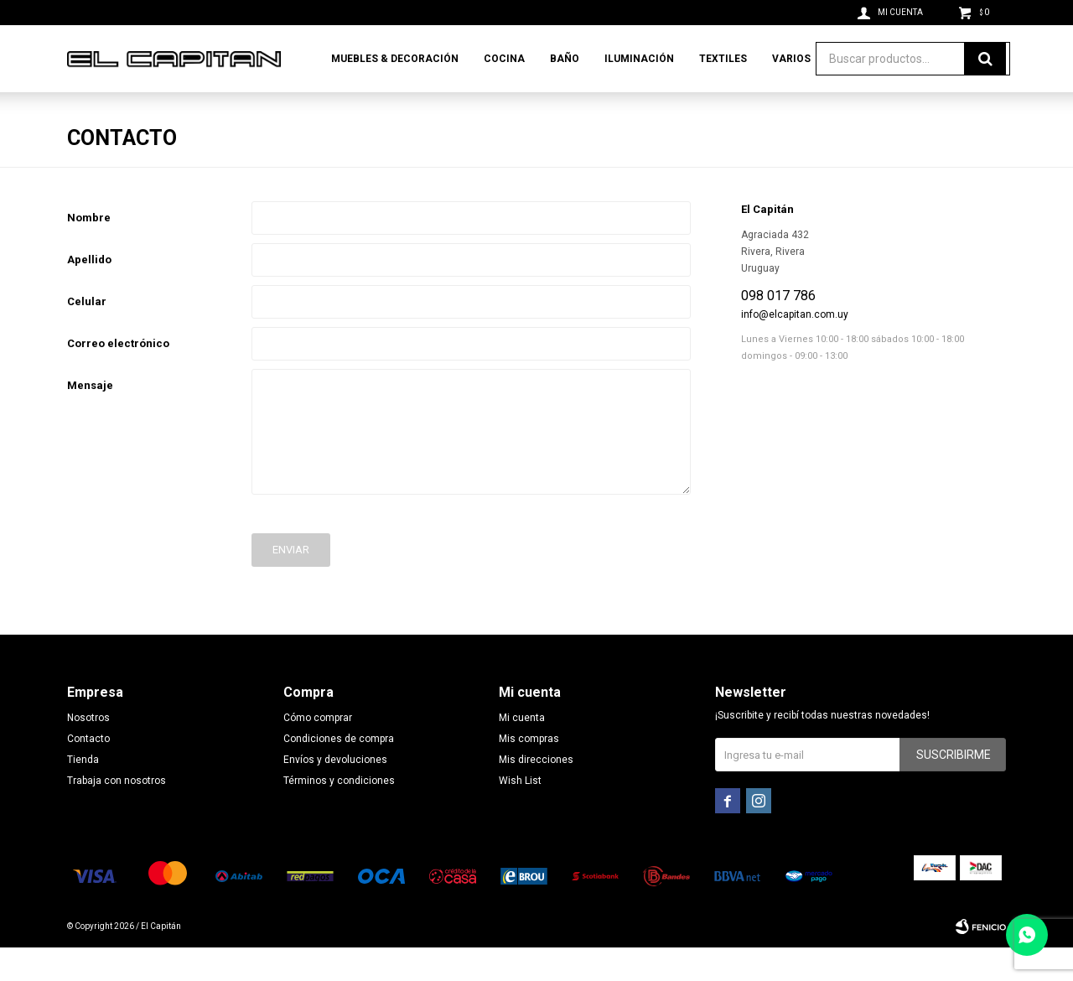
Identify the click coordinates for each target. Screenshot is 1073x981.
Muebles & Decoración (395, 59)
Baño (564, 59)
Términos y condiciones (339, 814)
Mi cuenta (522, 751)
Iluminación (639, 59)
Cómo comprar (317, 751)
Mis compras (529, 772)
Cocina (504, 59)
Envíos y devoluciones (335, 793)
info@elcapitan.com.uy (794, 348)
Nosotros (88, 751)
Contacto (88, 772)
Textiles (723, 59)
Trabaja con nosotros (116, 814)
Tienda (83, 793)
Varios (791, 59)
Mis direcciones (536, 793)
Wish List (520, 814)
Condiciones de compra (338, 772)
